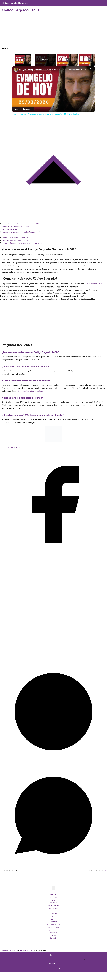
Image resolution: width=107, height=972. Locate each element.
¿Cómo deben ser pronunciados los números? (18, 235)
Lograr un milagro (53, 930)
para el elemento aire (93, 283)
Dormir (53, 919)
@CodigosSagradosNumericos (30, 391)
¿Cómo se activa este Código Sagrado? (16, 227)
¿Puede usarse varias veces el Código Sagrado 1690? (21, 232)
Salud (53, 935)
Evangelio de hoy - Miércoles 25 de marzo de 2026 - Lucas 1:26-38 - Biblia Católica (52, 69)
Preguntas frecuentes (9, 229)
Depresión (53, 913)
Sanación (53, 938)
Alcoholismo (53, 897)
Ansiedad (53, 902)
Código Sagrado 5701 (96, 870)
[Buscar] (53, 888)
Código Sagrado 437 (10, 870)
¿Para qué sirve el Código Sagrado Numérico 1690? (20, 224)
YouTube (52, 964)
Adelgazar (53, 894)
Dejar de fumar (53, 911)
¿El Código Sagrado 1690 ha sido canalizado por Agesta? (22, 243)
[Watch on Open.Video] (23, 109)
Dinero (53, 916)
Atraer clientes (53, 905)
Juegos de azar (53, 927)
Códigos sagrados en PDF (51, 969)
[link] (16, 70)
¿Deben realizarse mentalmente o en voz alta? (18, 237)
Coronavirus (53, 908)
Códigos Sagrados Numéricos (15, 3)
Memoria (53, 932)
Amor (53, 900)
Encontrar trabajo (53, 924)
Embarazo (53, 922)
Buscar (53, 881)
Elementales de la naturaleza (11, 447)
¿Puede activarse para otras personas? (15, 240)
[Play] (68, 60)
